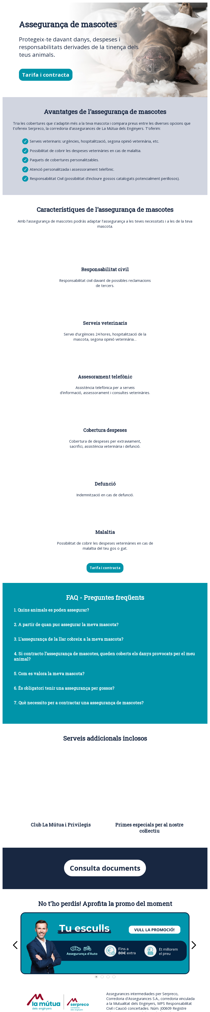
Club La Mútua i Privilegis (61, 825)
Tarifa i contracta (45, 74)
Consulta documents (105, 868)
